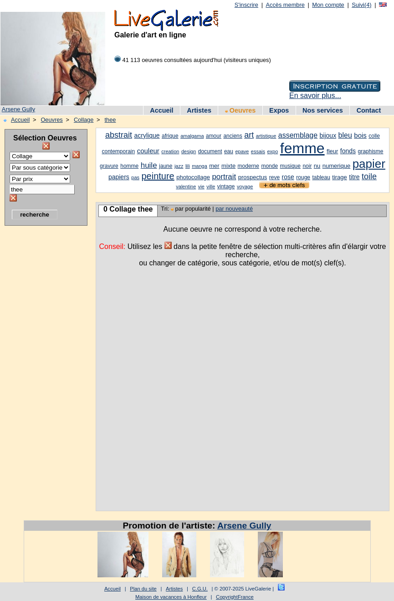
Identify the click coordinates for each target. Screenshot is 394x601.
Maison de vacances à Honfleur (171, 597)
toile (369, 176)
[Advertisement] (41, 367)
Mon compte (328, 4)
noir (307, 166)
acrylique (147, 135)
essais (258, 151)
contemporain (118, 151)
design (188, 151)
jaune (165, 166)
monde (269, 166)
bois (360, 135)
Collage (83, 119)
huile (149, 165)
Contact (369, 110)
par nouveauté (234, 208)
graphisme (371, 151)
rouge (303, 177)
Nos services (322, 110)
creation (170, 151)
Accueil (161, 110)
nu (317, 165)
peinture (157, 176)
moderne (248, 166)
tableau (321, 177)
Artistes (199, 110)
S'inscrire (246, 4)
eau (228, 151)
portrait (224, 176)
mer (214, 165)
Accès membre (285, 4)
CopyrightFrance (235, 597)
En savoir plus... (315, 95)
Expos (279, 110)
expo (272, 151)
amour (213, 136)
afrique (170, 136)
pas (135, 177)
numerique (336, 165)
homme (129, 166)
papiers (118, 177)
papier (369, 164)
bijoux (328, 135)
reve (274, 177)
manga (199, 166)
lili (187, 166)
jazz (179, 166)
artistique (266, 136)
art (249, 135)
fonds (348, 151)
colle (374, 136)
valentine (186, 186)
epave (242, 151)
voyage (245, 186)
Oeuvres (240, 110)
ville (210, 186)
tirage (339, 177)
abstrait (118, 135)
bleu (345, 135)
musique (290, 166)
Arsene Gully (18, 109)
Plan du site (143, 588)
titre (354, 177)
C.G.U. (200, 588)
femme (302, 148)
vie (201, 186)
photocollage (193, 177)
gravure (109, 166)
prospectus (252, 177)
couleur (148, 151)
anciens (232, 136)
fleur (332, 151)
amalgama (192, 136)
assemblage (297, 135)
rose (288, 177)
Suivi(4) (361, 4)
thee (110, 119)
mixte (228, 165)
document (210, 151)
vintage (226, 186)
